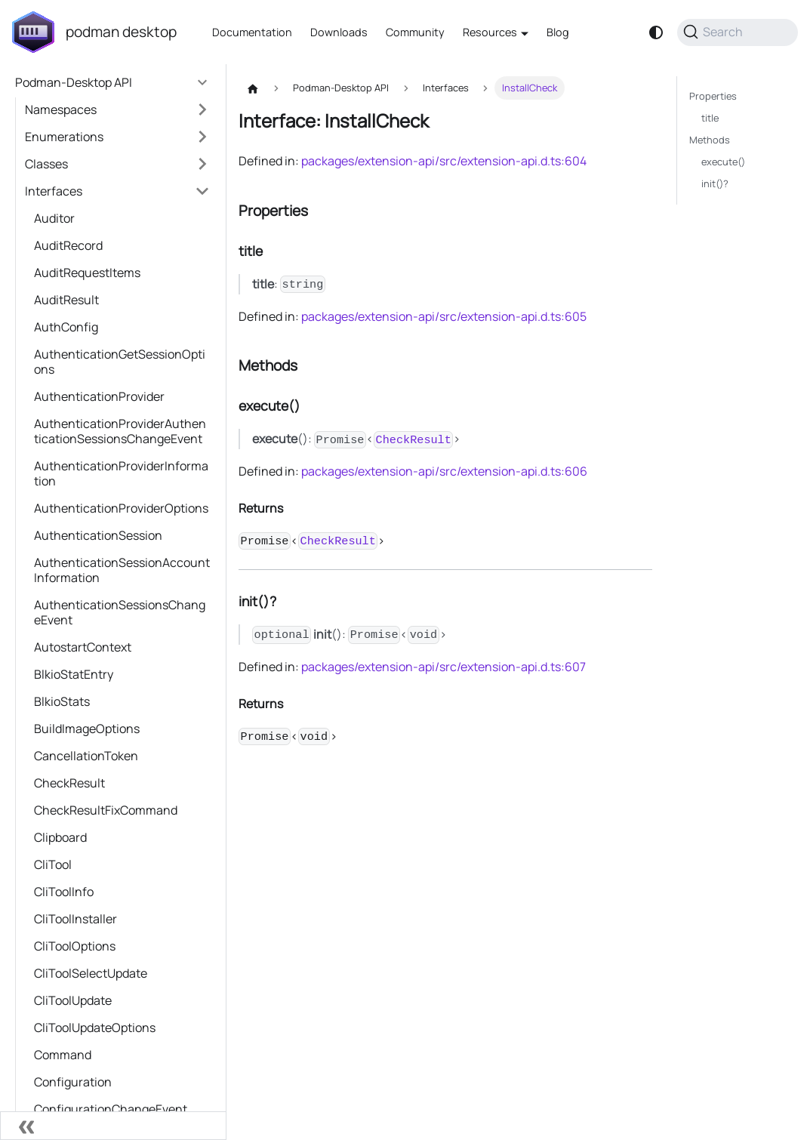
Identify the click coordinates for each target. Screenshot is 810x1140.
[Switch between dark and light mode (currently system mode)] (656, 32)
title (710, 118)
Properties (713, 96)
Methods (709, 139)
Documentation (252, 32)
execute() (723, 161)
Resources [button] (490, 32)
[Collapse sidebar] (113, 1125)
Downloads (339, 32)
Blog (558, 32)
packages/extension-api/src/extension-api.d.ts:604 (444, 161)
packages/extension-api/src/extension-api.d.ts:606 (444, 471)
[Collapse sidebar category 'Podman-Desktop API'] (202, 82)
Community (415, 32)
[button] (117, 109)
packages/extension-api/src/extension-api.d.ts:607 (443, 666)
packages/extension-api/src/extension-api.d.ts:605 (444, 316)
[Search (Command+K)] (737, 32)
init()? (714, 183)
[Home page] (253, 88)
